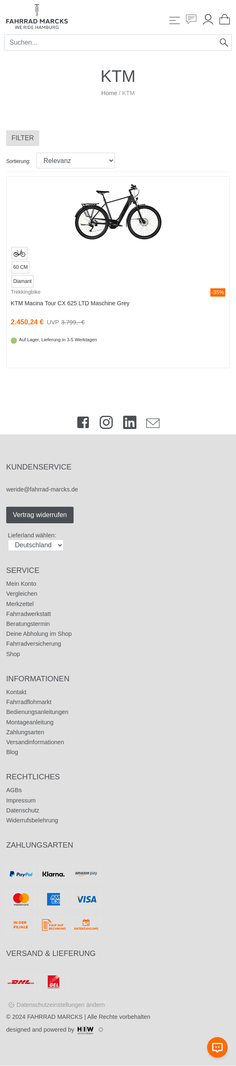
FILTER (23, 137)
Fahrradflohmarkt (29, 702)
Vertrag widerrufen (40, 514)
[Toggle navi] (174, 20)
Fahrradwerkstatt (28, 614)
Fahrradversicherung (33, 643)
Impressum (21, 800)
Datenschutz (22, 810)
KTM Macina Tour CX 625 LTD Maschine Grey (70, 303)
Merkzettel (19, 604)
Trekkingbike (26, 292)
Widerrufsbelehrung (32, 820)
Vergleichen (21, 593)
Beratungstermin (28, 623)
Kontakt (16, 692)
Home (109, 93)
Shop (13, 654)
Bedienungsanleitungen (37, 712)
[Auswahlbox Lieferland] (36, 545)
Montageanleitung (29, 722)
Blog (12, 752)
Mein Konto (21, 583)
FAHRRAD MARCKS (55, 1016)
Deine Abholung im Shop (39, 633)
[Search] (111, 42)
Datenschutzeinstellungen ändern (61, 1004)
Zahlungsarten (25, 732)
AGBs (14, 790)
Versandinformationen (35, 742)
